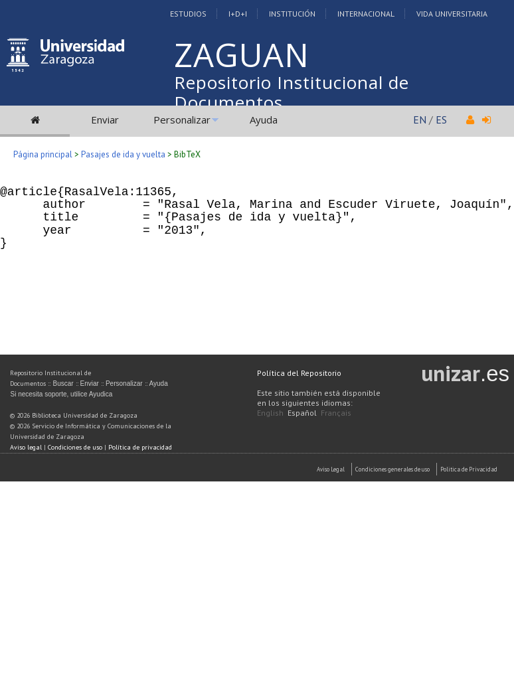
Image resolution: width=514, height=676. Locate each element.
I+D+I (237, 14)
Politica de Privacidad (468, 469)
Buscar (62, 383)
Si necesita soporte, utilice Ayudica (61, 394)
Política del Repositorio (299, 373)
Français (336, 413)
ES (441, 119)
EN (419, 119)
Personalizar (182, 119)
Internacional (365, 14)
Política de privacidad (140, 447)
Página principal (42, 154)
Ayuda (264, 119)
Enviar (105, 119)
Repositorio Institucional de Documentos (291, 92)
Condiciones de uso (75, 447)
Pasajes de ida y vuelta (123, 154)
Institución (292, 14)
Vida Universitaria (451, 14)
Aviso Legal (331, 469)
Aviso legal (26, 447)
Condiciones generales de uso (392, 469)
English (270, 413)
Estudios (188, 14)
